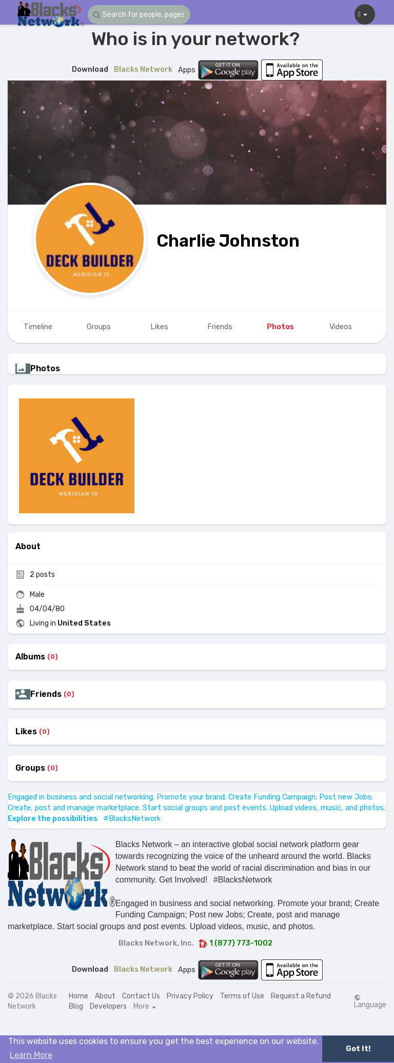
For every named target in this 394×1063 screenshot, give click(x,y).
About (105, 996)
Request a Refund (301, 996)
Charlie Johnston (228, 241)
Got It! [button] (358, 1049)
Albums (30, 657)
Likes (26, 732)
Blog (76, 1006)
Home (78, 996)
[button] (139, 14)
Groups (30, 768)
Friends (46, 694)
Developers (108, 1006)
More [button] (144, 1006)
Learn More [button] (31, 1055)
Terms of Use (242, 996)
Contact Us (141, 996)
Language (370, 1001)
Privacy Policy (190, 996)
